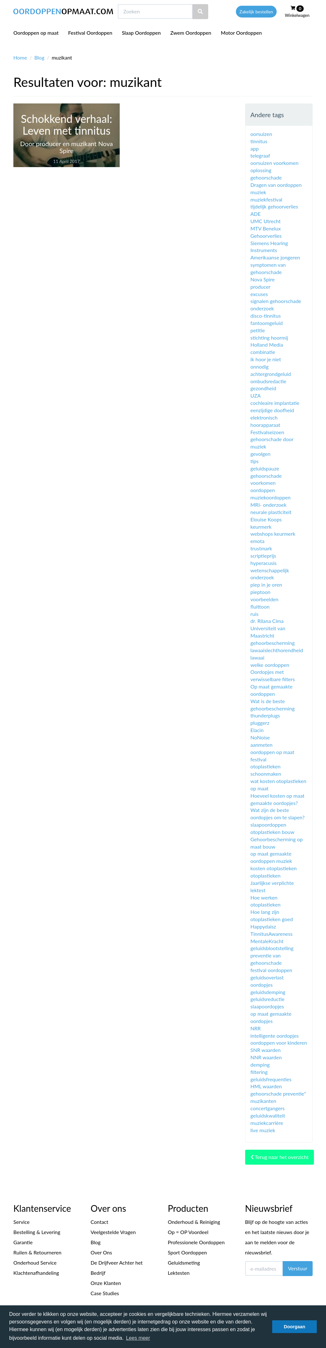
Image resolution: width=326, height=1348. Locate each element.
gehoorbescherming (273, 643)
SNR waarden (266, 1050)
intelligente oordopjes (275, 1036)
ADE (256, 214)
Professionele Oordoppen (196, 1242)
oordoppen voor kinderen (279, 1043)
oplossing (261, 170)
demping (260, 1065)
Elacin (257, 730)
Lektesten (178, 1273)
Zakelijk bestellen (256, 23)
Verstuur (297, 1268)
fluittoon (260, 606)
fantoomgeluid (267, 323)
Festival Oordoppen (90, 44)
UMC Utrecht (266, 221)
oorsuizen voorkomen (275, 163)
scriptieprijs (263, 556)
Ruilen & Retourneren (37, 1252)
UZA (256, 395)
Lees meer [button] (138, 1338)
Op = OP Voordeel (188, 1232)
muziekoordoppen (271, 497)
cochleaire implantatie (275, 403)
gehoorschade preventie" (278, 1093)
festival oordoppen (271, 970)
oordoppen (263, 490)
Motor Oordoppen (241, 44)
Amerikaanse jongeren (275, 257)
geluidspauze (265, 468)
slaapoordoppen (269, 825)
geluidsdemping (268, 992)
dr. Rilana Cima (267, 621)
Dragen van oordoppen (276, 185)
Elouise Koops (266, 519)
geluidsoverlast (267, 977)
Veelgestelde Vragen (113, 1232)
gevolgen (261, 454)
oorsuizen (261, 134)
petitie (258, 330)
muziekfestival (266, 199)
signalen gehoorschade (276, 301)
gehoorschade (266, 177)
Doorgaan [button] (294, 1326)
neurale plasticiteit (271, 512)
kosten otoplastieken (274, 868)
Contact (99, 1222)
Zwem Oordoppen (190, 44)
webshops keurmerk (273, 534)
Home (20, 57)
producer (261, 287)
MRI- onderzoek (269, 505)
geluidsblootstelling (272, 948)
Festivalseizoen (267, 432)
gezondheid (263, 388)
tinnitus (259, 141)
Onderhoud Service (35, 1263)
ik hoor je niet (266, 359)
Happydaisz (263, 926)
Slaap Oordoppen (141, 44)
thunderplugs (265, 715)
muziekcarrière (267, 1123)
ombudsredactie (269, 381)
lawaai (258, 657)
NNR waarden (266, 1057)
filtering (259, 1072)
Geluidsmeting (184, 1263)
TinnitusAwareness (272, 934)
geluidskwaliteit (268, 1115)
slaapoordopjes (267, 1006)
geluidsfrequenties (271, 1079)
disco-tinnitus (266, 316)
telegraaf (260, 155)
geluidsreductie (268, 999)
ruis (255, 614)
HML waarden (266, 1086)
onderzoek (262, 308)
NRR (256, 1028)
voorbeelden (265, 599)
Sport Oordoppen (187, 1252)
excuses (259, 294)
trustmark (261, 548)
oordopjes (262, 985)
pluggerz (260, 723)
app (255, 148)
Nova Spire (263, 279)
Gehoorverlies (266, 236)
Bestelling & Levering (36, 1232)
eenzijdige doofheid (272, 410)
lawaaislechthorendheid (277, 650)
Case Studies (105, 1293)
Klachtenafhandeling (36, 1273)
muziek (258, 192)
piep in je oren (266, 585)
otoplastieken (266, 875)
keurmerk (261, 527)
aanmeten (262, 745)
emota (258, 541)
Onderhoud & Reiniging (194, 1222)
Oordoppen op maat (36, 44)
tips (255, 461)
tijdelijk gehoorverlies (274, 206)
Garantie (22, 1242)
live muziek (263, 1130)
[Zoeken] (200, 23)
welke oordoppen (270, 665)
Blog (39, 57)
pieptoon (261, 592)
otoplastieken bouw (272, 832)
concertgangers (268, 1108)
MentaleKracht (267, 941)
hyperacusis (264, 563)
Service (21, 1222)
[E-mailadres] (264, 1268)
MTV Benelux (266, 228)
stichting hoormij (269, 338)
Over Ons (101, 1252)
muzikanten (263, 1101)
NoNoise (260, 737)
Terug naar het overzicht (280, 1157)
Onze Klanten (106, 1283)
